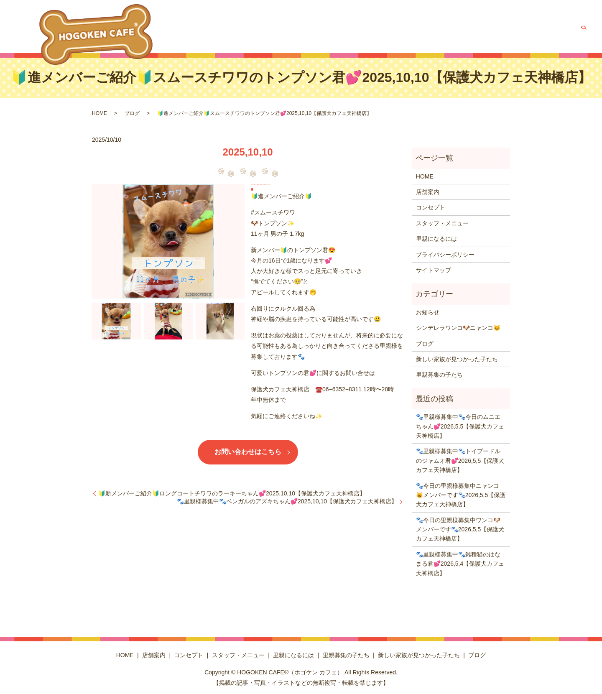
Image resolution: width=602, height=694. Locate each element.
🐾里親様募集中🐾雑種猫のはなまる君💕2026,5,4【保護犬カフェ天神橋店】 (460, 564)
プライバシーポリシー (445, 254)
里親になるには (387, 31)
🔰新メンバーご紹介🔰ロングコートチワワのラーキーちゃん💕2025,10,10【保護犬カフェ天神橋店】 (231, 493)
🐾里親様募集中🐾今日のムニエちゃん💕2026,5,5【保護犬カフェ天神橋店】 (460, 426)
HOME (229, 31)
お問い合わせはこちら (247, 451)
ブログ (562, 31)
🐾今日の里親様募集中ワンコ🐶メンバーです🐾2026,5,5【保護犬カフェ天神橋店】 (460, 529)
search (583, 31)
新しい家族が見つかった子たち (507, 31)
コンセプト (287, 31)
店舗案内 (255, 31)
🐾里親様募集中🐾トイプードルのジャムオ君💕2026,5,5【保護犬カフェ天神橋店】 (460, 460)
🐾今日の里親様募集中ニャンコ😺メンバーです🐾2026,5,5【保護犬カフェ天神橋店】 (461, 495)
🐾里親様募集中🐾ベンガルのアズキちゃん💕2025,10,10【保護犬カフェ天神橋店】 (287, 501)
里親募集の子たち (436, 31)
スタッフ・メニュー (334, 31)
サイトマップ (433, 270)
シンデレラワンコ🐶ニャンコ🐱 (458, 327)
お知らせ (427, 312)
